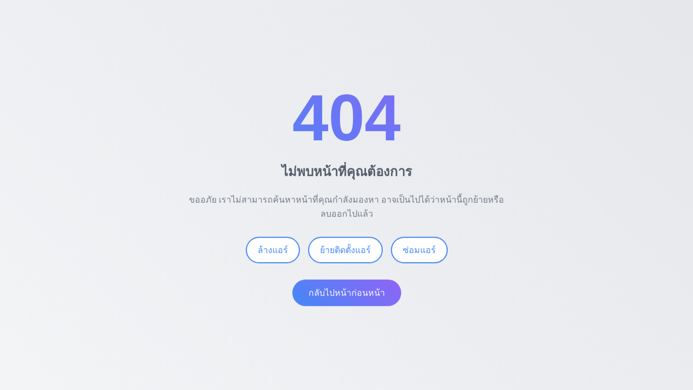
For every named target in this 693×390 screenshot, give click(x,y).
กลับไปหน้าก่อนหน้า (347, 295)
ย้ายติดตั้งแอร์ (345, 252)
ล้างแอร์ (273, 252)
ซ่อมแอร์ (419, 252)
